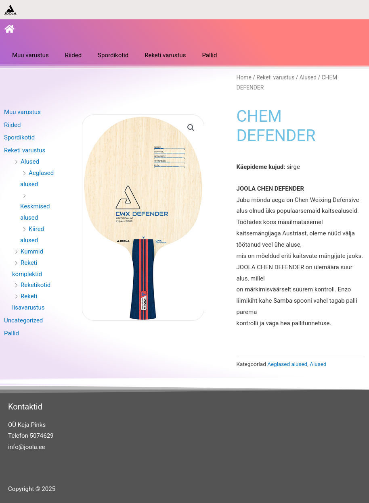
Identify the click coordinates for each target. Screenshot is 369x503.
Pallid (209, 55)
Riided (73, 55)
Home (244, 77)
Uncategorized (23, 320)
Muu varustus (30, 55)
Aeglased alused (287, 364)
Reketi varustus (165, 55)
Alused (30, 161)
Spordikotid (113, 55)
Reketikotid (35, 285)
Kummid (32, 251)
